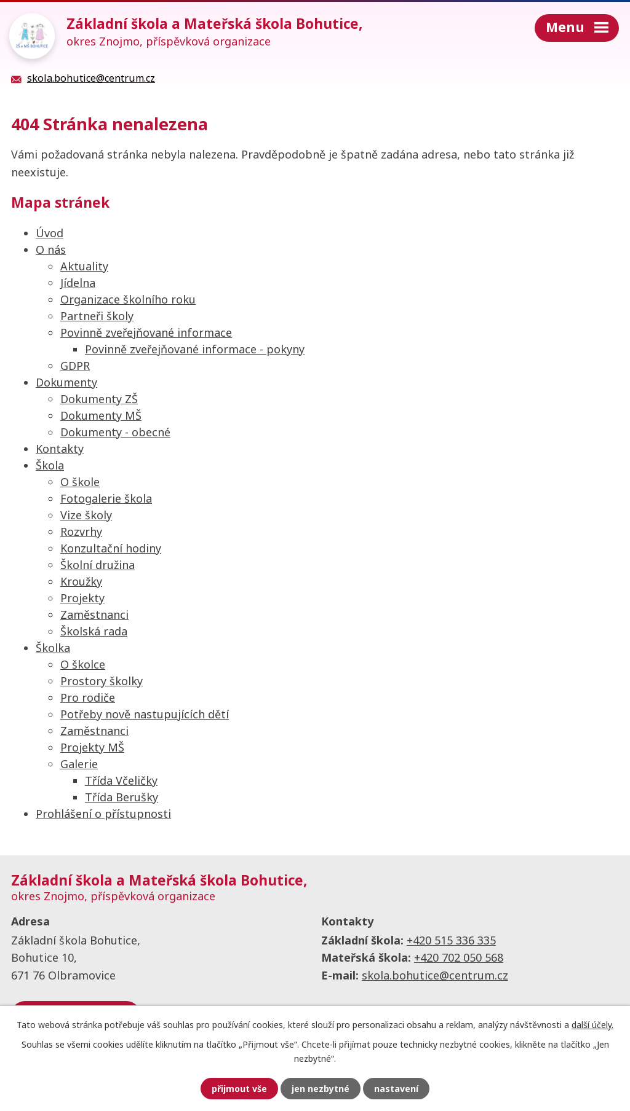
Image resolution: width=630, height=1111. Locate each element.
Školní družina (97, 564)
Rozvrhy (81, 531)
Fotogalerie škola (106, 498)
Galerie (79, 763)
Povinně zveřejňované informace (146, 332)
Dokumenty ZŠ (99, 398)
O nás (51, 249)
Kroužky (81, 581)
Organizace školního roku (128, 299)
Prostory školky (101, 680)
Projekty (82, 598)
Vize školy (86, 515)
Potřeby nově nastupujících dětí (144, 714)
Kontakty (60, 448)
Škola (50, 465)
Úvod (49, 233)
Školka (53, 647)
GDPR (75, 365)
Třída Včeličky (121, 780)
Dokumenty (66, 382)
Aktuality (84, 266)
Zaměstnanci (94, 614)
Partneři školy (97, 315)
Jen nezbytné (320, 1088)
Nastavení (396, 1088)
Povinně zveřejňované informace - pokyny (195, 349)
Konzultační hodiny (110, 548)
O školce (82, 664)
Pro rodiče (87, 697)
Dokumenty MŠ (101, 415)
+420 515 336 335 (451, 940)
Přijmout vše (239, 1088)
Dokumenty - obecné (115, 432)
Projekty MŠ (92, 747)
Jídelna (77, 282)
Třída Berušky (121, 797)
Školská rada (93, 631)
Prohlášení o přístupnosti (103, 813)
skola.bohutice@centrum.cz (435, 975)
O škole (80, 481)
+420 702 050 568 (458, 957)
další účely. (592, 1025)
